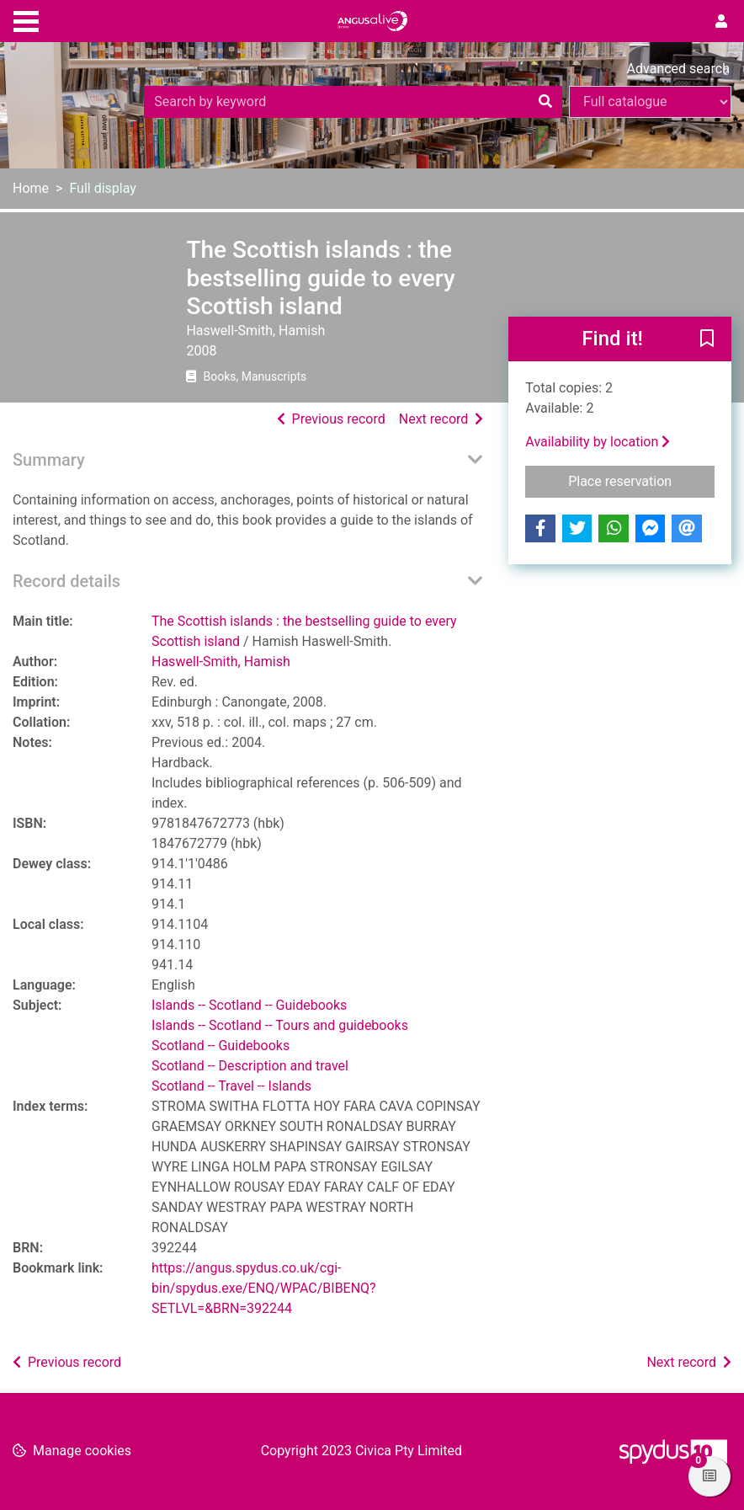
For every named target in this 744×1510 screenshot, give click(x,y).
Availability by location (597, 442)
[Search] (545, 102)
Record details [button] (66, 581)
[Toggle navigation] (26, 19)
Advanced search (678, 69)
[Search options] (650, 102)
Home (31, 188)
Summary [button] (49, 460)
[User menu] (721, 22)
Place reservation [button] (641, 480)
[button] (707, 339)
